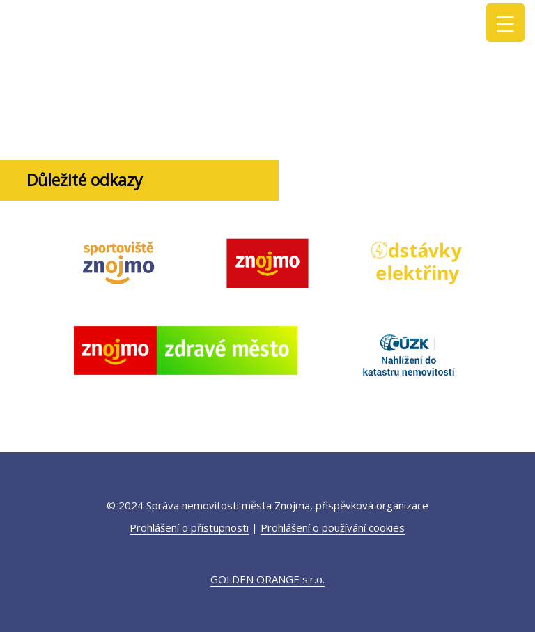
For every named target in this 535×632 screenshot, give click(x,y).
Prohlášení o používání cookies (333, 527)
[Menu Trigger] (505, 22)
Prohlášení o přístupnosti (189, 527)
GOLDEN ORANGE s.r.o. (267, 579)
